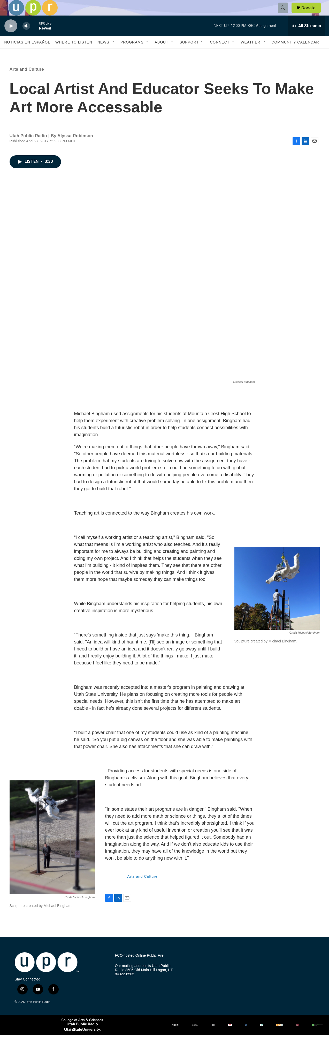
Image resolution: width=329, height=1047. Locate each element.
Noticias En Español (27, 54)
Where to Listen (73, 54)
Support (189, 54)
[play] (11, 38)
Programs (132, 54)
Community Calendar (295, 54)
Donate (312, 13)
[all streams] (306, 37)
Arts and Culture (27, 80)
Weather (250, 54)
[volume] (26, 37)
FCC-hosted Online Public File (139, 967)
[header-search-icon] (285, 14)
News (103, 54)
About (161, 54)
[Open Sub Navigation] (113, 54)
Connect (219, 54)
